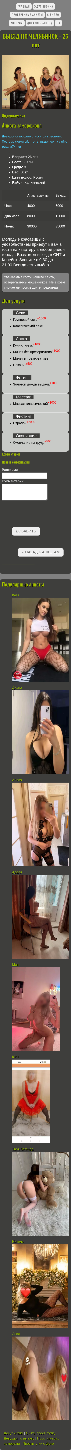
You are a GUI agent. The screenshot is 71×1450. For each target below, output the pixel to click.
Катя (15, 595)
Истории (16, 23)
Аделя (17, 872)
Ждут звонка (43, 6)
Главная (23, 6)
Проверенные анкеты (27, 15)
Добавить (26, 531)
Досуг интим (13, 1433)
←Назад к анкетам (40, 552)
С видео (53, 15)
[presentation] (30, 514)
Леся (16, 1334)
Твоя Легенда (23, 1149)
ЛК (58, 23)
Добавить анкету (39, 23)
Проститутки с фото (38, 1443)
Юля (15, 1057)
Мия (15, 964)
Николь (18, 1241)
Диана (17, 687)
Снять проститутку (40, 1433)
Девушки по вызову (19, 1438)
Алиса (17, 780)
